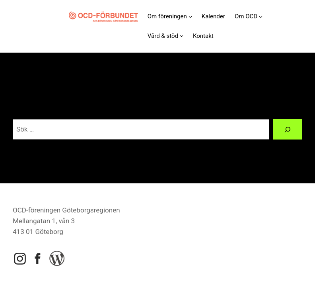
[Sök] (288, 129)
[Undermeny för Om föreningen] (190, 16)
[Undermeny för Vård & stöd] (181, 35)
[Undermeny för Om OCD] (260, 16)
